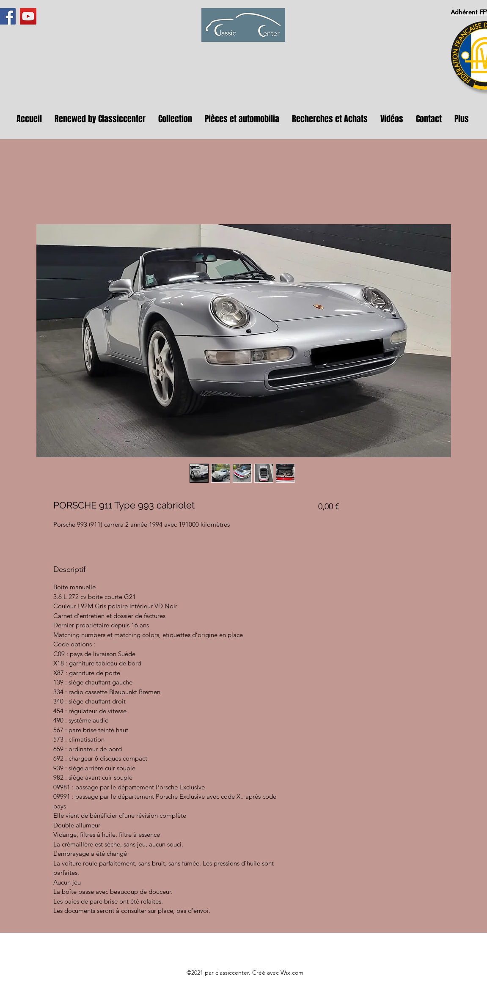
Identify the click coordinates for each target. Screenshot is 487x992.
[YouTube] (28, 16)
